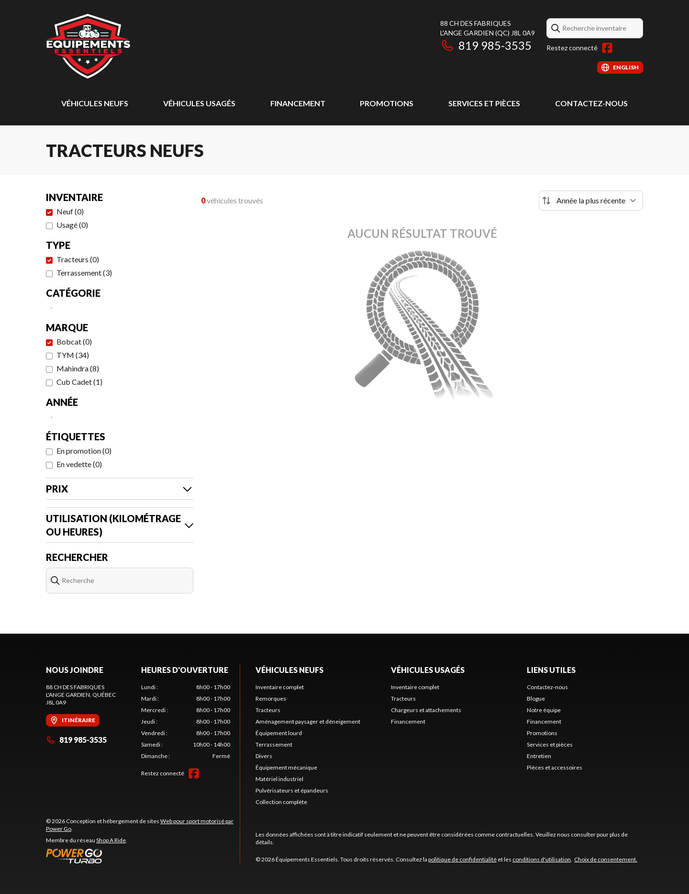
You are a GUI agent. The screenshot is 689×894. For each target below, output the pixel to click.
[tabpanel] (186, 721)
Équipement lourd (279, 733)
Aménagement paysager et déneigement (308, 721)
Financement (297, 103)
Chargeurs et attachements (426, 710)
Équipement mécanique (286, 767)
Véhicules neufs (94, 103)
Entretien (539, 756)
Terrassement (274, 744)
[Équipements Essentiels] (88, 46)
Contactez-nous (591, 103)
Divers (264, 756)
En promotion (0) (83, 450)
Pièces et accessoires (554, 767)
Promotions (386, 103)
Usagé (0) (72, 224)
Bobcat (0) (74, 341)
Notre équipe (544, 710)
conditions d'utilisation (541, 859)
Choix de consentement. (605, 859)
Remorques (271, 698)
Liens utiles (551, 669)
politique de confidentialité (462, 859)
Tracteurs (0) (77, 259)
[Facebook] (607, 48)
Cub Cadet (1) (79, 381)
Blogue (536, 698)
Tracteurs (268, 710)
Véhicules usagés (199, 103)
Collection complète (281, 801)
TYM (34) (72, 354)
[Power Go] (143, 855)
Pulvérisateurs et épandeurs (292, 790)
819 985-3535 (486, 45)
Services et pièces (484, 103)
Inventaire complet (280, 687)
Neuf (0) (70, 211)
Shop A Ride (111, 840)
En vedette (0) (79, 464)
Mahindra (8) (77, 368)
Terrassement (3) (84, 272)
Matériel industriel (279, 778)
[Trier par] (591, 200)
